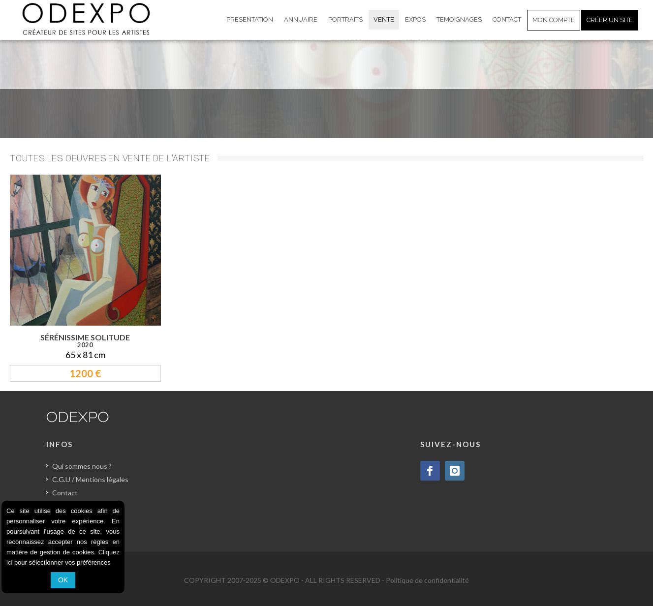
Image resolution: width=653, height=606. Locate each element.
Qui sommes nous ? (82, 466)
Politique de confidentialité (427, 580)
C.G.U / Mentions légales (90, 479)
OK (63, 580)
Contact (65, 492)
